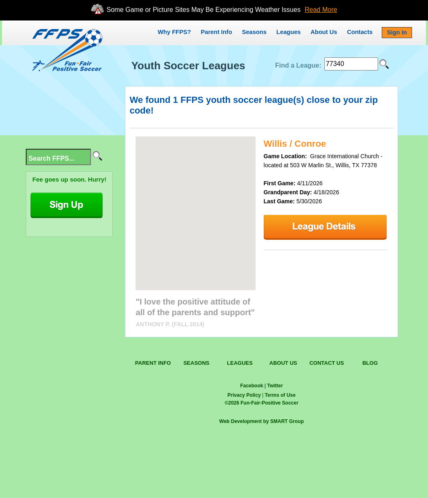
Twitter (275, 386)
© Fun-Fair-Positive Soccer (261, 403)
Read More (321, 9)
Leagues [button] (288, 32)
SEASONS (196, 363)
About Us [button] (323, 32)
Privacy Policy (243, 395)
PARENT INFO (153, 363)
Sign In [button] (397, 32)
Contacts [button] (360, 32)
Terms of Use (280, 395)
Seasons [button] (254, 32)
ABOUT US (283, 363)
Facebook (251, 386)
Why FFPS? (174, 32)
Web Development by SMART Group (261, 421)
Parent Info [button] (216, 32)
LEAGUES (240, 363)
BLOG (370, 363)
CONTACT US (326, 363)
